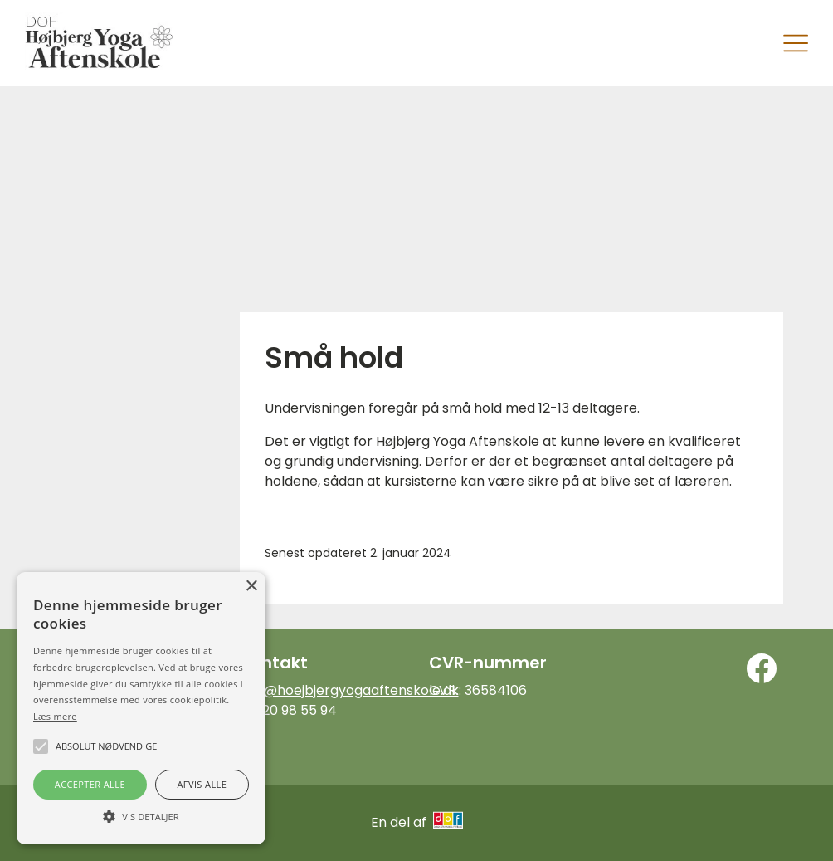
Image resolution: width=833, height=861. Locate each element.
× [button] (251, 586)
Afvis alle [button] (202, 784)
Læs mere (55, 716)
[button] (141, 815)
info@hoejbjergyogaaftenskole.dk (349, 690)
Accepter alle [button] (90, 784)
